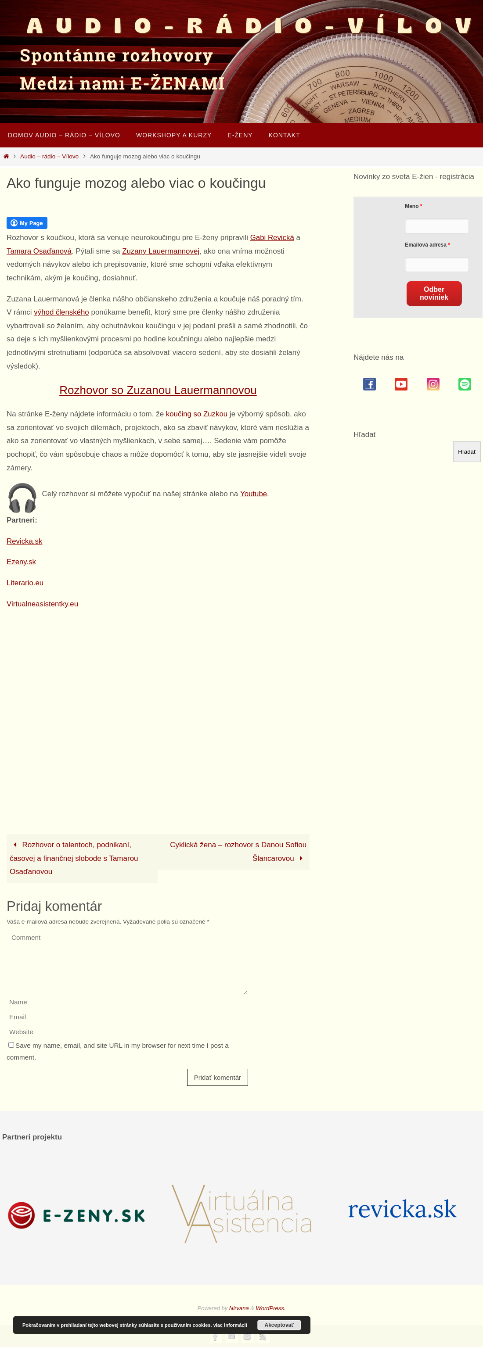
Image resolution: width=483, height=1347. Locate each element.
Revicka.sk (25, 541)
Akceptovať (279, 1325)
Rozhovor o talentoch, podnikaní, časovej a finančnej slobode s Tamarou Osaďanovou (74, 858)
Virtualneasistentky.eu (43, 604)
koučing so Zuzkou (197, 414)
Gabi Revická (272, 237)
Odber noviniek (434, 293)
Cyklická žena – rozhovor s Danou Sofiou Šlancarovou (238, 852)
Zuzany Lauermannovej (162, 251)
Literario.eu (25, 583)
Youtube (253, 494)
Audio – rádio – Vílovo (49, 156)
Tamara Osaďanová (39, 251)
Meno (411, 206)
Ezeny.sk (21, 562)
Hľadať (364, 434)
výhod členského (62, 312)
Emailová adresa (426, 245)
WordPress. (271, 1308)
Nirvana (239, 1308)
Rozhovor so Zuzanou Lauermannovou (158, 390)
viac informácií (230, 1325)
